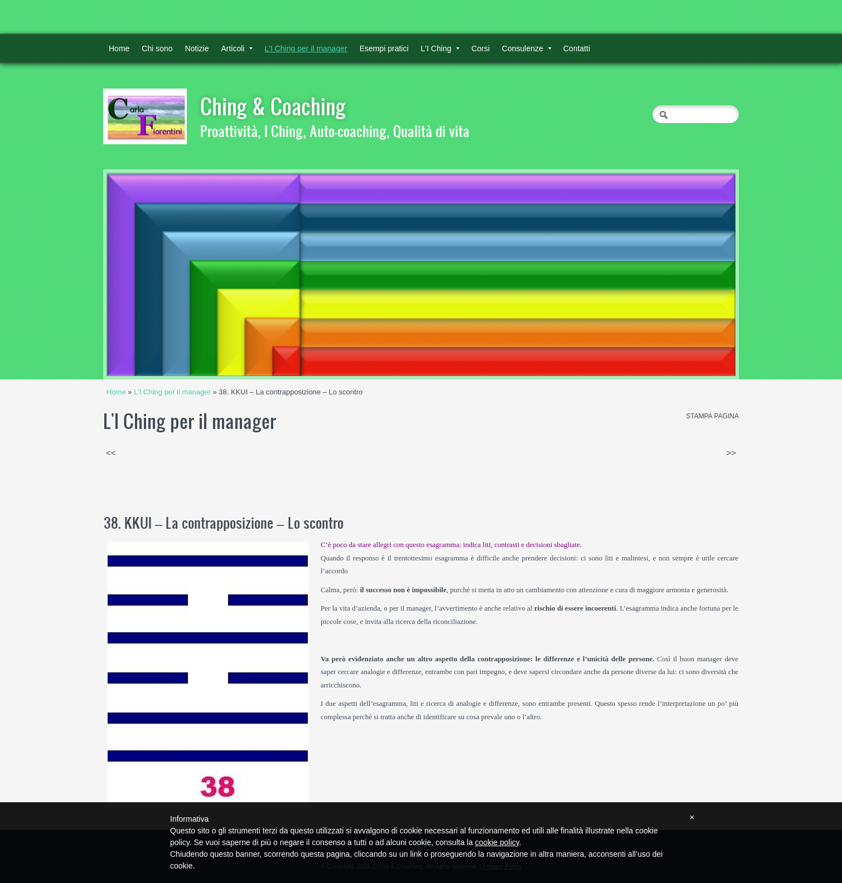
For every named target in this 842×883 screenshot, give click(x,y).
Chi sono (157, 48)
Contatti (576, 48)
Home (119, 48)
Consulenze (526, 48)
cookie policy (497, 842)
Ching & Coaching (273, 105)
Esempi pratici (384, 48)
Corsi (480, 48)
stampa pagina (712, 416)
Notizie (197, 48)
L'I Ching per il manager (305, 48)
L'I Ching (440, 48)
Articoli (237, 48)
